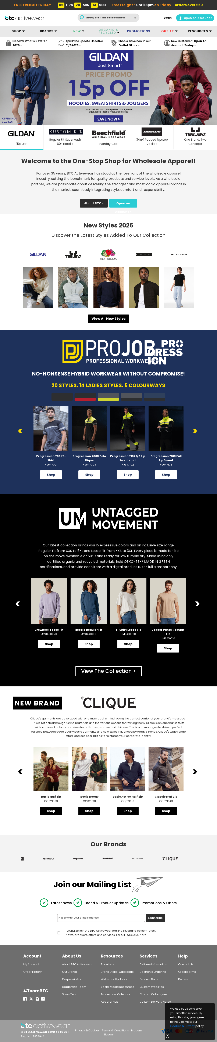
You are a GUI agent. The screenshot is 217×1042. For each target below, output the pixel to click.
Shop (51, 475)
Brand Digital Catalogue (117, 972)
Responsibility (71, 979)
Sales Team (70, 994)
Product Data (149, 979)
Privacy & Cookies (87, 1030)
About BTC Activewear (77, 964)
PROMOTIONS (138, 31)
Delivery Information (153, 964)
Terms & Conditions (115, 1030)
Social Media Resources (117, 987)
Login (168, 17)
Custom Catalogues (153, 994)
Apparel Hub (109, 1001)
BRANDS (46, 31)
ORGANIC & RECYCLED (108, 31)
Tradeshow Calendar (115, 994)
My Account (31, 964)
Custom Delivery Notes (155, 1001)
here (143, 935)
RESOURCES (198, 31)
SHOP (16, 31)
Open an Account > (123, 204)
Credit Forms (187, 972)
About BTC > (94, 203)
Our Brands (70, 972)
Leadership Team (74, 987)
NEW (77, 31)
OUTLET (167, 31)
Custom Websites (152, 987)
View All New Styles (108, 318)
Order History (32, 972)
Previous (21, 431)
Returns (183, 979)
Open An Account (194, 18)
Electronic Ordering (153, 972)
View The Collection (106, 671)
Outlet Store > (129, 45)
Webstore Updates (114, 979)
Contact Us (185, 964)
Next (195, 431)
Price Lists (107, 964)
